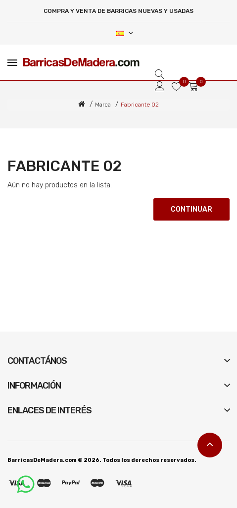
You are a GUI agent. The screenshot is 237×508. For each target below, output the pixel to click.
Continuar (191, 209)
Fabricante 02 (140, 104)
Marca (103, 104)
